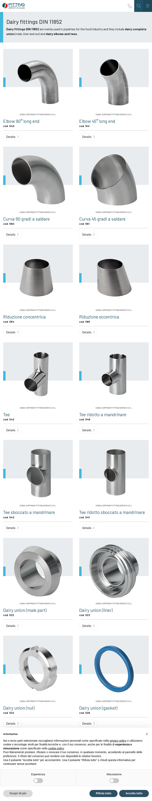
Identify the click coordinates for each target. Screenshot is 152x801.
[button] (147, 734)
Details (12, 136)
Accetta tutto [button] (133, 793)
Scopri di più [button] (18, 793)
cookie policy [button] (56, 748)
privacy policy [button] (118, 740)
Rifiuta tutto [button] (103, 793)
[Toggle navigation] (147, 6)
